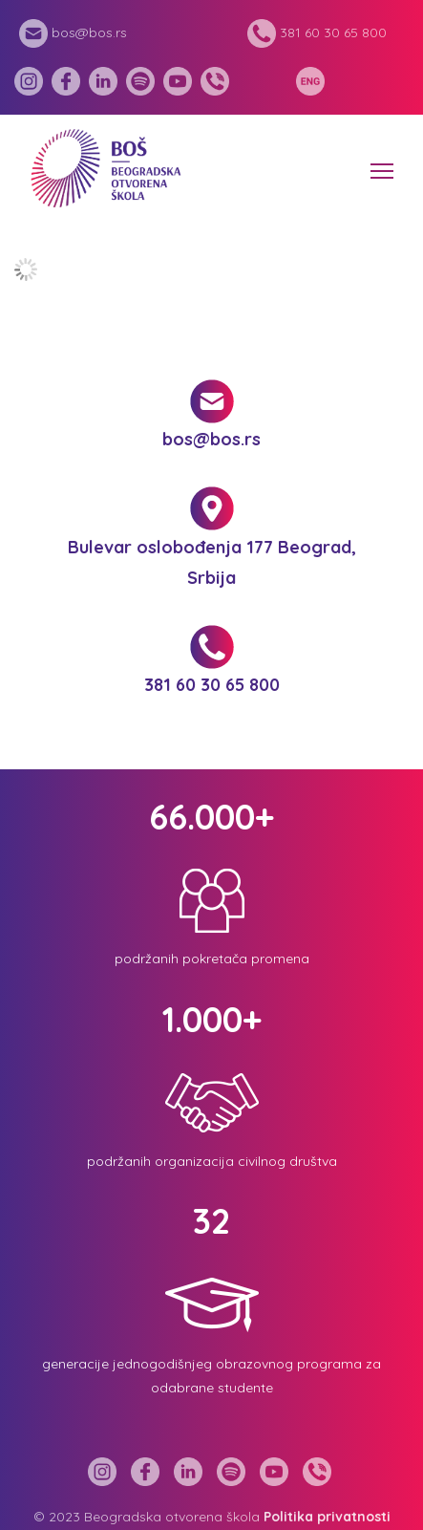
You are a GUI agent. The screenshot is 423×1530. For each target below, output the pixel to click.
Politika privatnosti (327, 1516)
